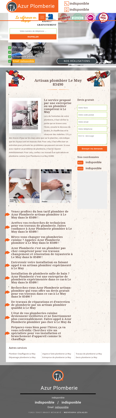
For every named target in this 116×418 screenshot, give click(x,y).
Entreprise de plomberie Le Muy (56, 357)
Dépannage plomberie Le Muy (22, 357)
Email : (23, 61)
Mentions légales (76, 412)
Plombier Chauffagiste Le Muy (22, 353)
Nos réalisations (77, 61)
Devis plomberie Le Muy (86, 357)
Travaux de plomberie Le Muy (89, 353)
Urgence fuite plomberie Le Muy (56, 353)
